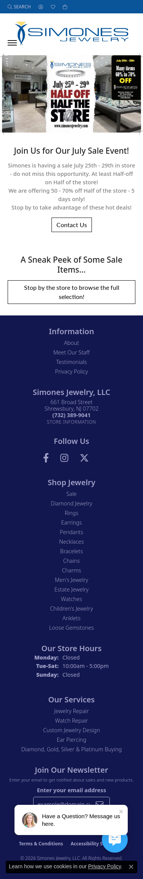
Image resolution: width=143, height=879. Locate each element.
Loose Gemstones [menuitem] (71, 627)
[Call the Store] (71, 415)
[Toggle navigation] (12, 42)
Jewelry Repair (71, 711)
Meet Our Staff (71, 352)
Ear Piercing (72, 739)
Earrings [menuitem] (71, 522)
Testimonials (71, 362)
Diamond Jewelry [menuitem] (71, 503)
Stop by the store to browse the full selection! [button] (71, 292)
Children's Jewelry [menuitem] (71, 608)
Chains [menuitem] (71, 560)
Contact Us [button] (71, 224)
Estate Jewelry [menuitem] (71, 589)
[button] (19, 6)
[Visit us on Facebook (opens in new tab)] (46, 458)
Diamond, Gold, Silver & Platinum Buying (71, 749)
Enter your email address (71, 790)
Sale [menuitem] (71, 493)
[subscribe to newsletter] (99, 804)
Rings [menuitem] (72, 513)
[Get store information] (71, 422)
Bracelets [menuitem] (71, 551)
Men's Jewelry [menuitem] (71, 579)
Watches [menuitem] (71, 599)
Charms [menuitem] (71, 570)
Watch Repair (71, 720)
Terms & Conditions (41, 843)
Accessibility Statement (97, 843)
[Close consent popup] (131, 866)
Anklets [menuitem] (71, 618)
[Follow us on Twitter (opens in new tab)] (84, 458)
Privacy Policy (71, 371)
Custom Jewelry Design (71, 730)
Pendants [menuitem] (72, 532)
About (71, 342)
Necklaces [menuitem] (71, 541)
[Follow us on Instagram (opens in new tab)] (64, 458)
